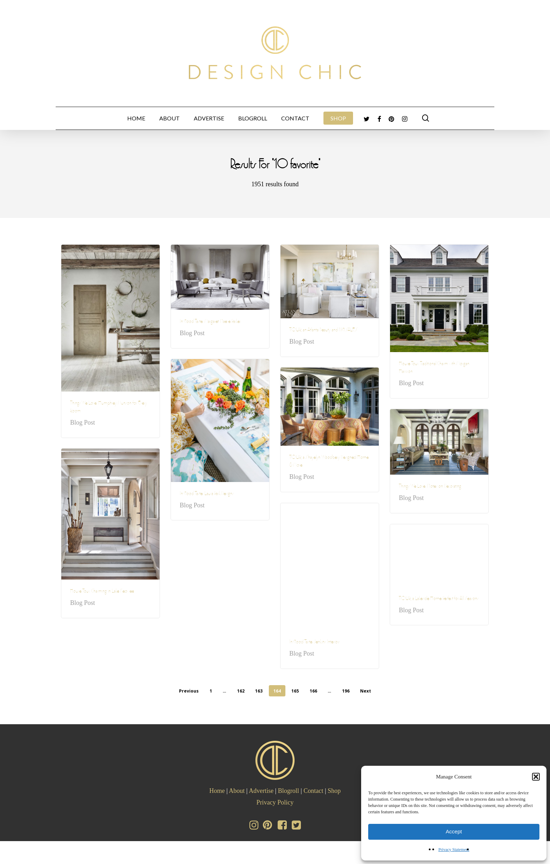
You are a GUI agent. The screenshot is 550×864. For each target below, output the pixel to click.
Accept (454, 831)
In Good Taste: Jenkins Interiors (314, 642)
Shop (334, 790)
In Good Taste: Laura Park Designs (207, 494)
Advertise (261, 790)
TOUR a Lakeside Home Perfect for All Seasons (438, 599)
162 (241, 691)
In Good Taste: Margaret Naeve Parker (210, 322)
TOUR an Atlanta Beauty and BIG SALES (323, 330)
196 (346, 691)
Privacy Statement (453, 849)
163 (258, 691)
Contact (313, 790)
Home (217, 790)
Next (365, 691)
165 (295, 691)
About (237, 790)
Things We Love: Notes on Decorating (430, 487)
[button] (535, 776)
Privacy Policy (275, 802)
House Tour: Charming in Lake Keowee (102, 592)
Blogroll (288, 790)
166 (313, 691)
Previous (189, 691)
